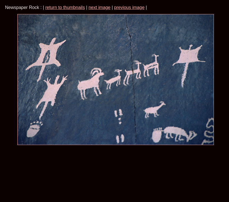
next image (99, 7)
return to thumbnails (65, 7)
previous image (129, 7)
